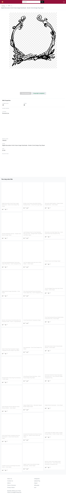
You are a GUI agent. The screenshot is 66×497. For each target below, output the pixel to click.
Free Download (26, 93)
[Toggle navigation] (64, 2)
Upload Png (37, 480)
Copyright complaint (38, 93)
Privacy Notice (11, 487)
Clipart (35, 483)
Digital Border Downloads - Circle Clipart (54, 405)
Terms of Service (11, 485)
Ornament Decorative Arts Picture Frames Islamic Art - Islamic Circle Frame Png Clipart (32, 435)
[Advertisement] (33, 81)
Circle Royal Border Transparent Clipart (32, 320)
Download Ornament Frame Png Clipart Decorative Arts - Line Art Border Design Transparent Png (54, 376)
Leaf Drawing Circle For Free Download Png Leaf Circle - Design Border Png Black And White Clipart (32, 234)
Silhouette (36, 485)
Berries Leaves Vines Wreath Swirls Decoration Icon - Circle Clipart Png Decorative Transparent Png (53, 463)
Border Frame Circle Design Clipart (52, 261)
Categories (37, 478)
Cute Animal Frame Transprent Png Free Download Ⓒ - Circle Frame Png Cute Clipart (11, 437)
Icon (35, 487)
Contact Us (10, 480)
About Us (9, 478)
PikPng (3, 5)
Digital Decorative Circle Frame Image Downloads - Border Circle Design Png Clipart (10, 205)
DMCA (9, 483)
